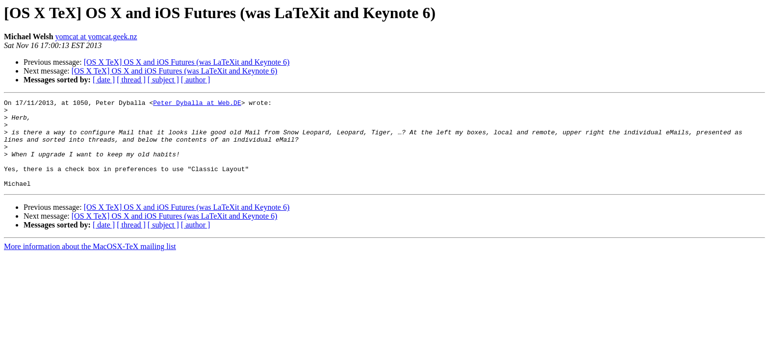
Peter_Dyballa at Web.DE (197, 104)
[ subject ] (163, 80)
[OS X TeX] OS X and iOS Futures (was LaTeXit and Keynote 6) (187, 62)
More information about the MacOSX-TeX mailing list (90, 264)
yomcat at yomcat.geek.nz (96, 36)
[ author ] (195, 80)
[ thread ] (131, 80)
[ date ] (104, 80)
